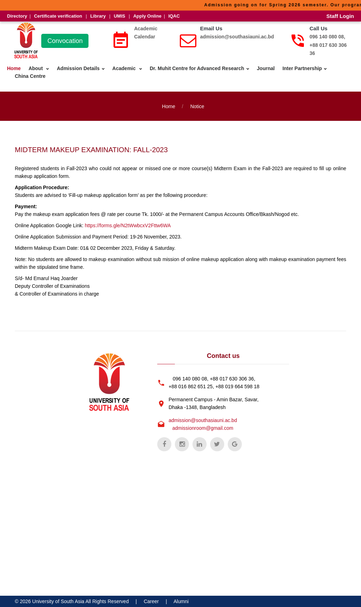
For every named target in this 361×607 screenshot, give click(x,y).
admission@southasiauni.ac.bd (237, 36)
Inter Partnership (302, 68)
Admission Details (78, 68)
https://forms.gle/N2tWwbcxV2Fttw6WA (128, 225)
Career (151, 601)
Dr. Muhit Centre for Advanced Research (197, 68)
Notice (197, 106)
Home (14, 68)
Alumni (181, 601)
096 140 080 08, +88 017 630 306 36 (328, 45)
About (36, 68)
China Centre (30, 76)
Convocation (64, 40)
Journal (266, 68)
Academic (124, 68)
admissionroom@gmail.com (202, 428)
